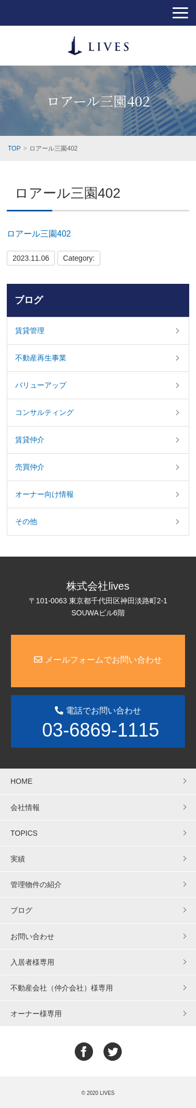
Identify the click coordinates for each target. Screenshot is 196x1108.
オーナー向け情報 (44, 494)
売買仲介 (29, 467)
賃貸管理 (29, 330)
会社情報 (25, 807)
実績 (17, 859)
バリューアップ (40, 385)
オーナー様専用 (36, 1013)
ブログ (29, 300)
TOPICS (24, 833)
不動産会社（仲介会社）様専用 (61, 988)
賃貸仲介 (29, 439)
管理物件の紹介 (36, 884)
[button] (180, 13)
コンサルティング (44, 412)
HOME (21, 781)
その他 (26, 521)
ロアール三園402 (39, 233)
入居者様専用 (32, 962)
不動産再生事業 (40, 358)
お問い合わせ (32, 936)
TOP (14, 148)
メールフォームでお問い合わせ (98, 659)
